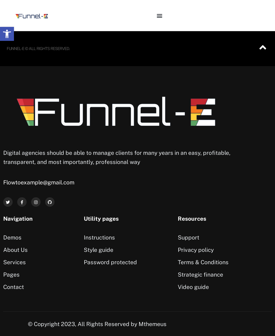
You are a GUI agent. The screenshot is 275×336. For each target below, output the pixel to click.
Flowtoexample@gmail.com (38, 182)
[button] (7, 34)
